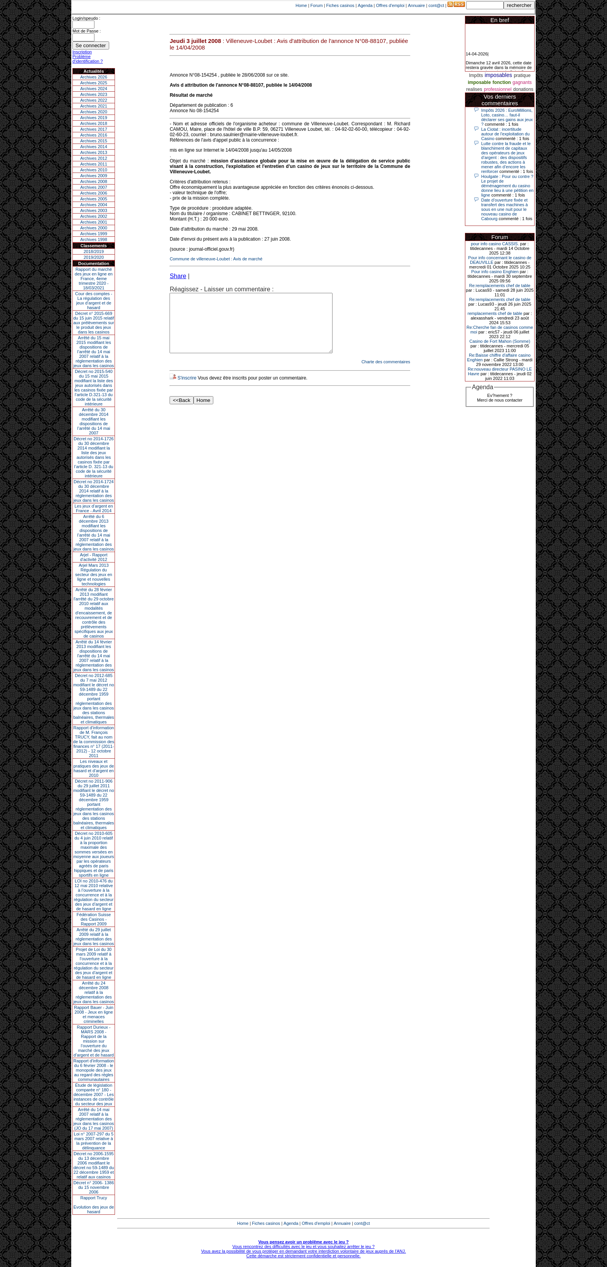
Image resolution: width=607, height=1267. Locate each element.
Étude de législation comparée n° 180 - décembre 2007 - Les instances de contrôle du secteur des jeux (94, 1094)
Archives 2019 (93, 117)
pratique (522, 75)
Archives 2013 (93, 152)
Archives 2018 (93, 123)
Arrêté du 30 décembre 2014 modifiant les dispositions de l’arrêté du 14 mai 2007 (93, 421)
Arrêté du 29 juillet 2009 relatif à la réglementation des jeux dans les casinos (94, 936)
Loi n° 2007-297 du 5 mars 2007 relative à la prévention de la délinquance (93, 1141)
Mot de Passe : (86, 31)
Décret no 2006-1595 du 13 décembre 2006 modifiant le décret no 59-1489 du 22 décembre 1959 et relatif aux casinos (94, 1165)
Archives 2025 (93, 82)
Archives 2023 (93, 94)
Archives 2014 (93, 146)
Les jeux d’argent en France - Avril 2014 (93, 508)
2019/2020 (94, 257)
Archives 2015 (93, 140)
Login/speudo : (86, 18)
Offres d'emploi (390, 5)
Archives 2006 (93, 193)
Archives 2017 (93, 129)
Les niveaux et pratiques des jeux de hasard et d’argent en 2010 (94, 768)
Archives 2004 (93, 204)
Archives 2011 (93, 164)
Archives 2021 (93, 106)
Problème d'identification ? (87, 58)
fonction (501, 82)
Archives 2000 (93, 228)
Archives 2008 (93, 181)
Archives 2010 (93, 170)
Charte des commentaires (386, 373)
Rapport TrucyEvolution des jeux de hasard (94, 1204)
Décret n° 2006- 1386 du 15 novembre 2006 (94, 1187)
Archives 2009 (93, 175)
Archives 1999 (93, 233)
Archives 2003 (93, 210)
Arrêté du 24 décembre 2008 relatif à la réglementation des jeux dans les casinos (94, 992)
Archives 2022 (93, 100)
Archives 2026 (93, 77)
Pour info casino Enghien (494, 271)
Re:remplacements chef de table (499, 285)
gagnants (522, 82)
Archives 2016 (93, 135)
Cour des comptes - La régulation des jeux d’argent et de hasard (93, 300)
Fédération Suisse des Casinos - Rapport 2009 (94, 919)
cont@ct (436, 5)
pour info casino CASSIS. (495, 243)
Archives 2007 (93, 187)
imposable (479, 82)
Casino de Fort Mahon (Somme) (499, 341)
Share (178, 276)
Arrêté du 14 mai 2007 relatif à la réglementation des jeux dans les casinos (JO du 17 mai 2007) (94, 1118)
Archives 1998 (93, 239)
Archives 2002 (93, 216)
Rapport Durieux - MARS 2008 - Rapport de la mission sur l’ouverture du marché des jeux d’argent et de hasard (94, 1041)
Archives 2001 (93, 222)
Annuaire (416, 5)
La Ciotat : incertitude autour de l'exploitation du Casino (505, 134)
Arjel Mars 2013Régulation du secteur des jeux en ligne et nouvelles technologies (93, 574)
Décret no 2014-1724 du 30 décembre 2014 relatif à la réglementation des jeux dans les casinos (94, 491)
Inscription (82, 52)
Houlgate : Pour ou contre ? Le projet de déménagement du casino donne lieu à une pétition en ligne (507, 185)
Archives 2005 (93, 199)
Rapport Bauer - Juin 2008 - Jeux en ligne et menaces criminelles (93, 1014)
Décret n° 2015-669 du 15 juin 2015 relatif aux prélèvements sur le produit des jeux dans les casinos (93, 322)
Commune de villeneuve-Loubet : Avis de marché (216, 258)
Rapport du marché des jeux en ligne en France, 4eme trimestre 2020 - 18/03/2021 (94, 278)
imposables (498, 75)
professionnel (497, 89)
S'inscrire (186, 389)
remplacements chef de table (495, 313)
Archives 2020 (93, 111)
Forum (316, 5)
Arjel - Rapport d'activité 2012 (94, 557)
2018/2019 (94, 251)
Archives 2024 (93, 88)
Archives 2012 (93, 158)
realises (474, 89)
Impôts (476, 75)
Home (301, 5)
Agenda (365, 5)
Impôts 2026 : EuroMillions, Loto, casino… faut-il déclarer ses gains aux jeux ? (507, 117)
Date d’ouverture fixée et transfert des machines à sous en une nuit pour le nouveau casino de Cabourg (504, 209)
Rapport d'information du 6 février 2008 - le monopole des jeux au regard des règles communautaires (94, 1070)
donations (523, 89)
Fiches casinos (340, 5)
